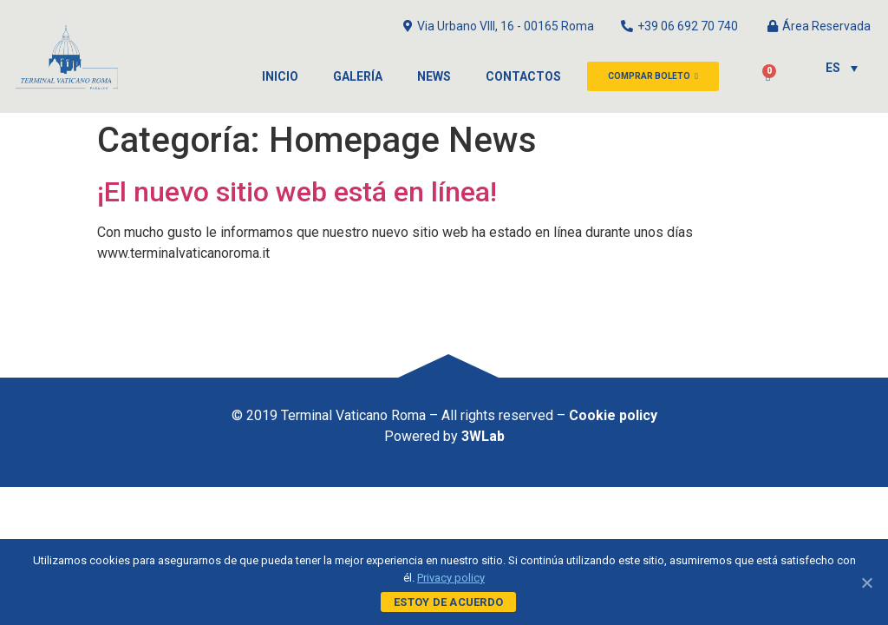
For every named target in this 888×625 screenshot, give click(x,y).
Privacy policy (451, 577)
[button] (653, 76)
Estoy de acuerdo (448, 602)
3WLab (483, 436)
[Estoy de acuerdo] (866, 582)
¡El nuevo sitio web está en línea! (297, 191)
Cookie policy (613, 415)
